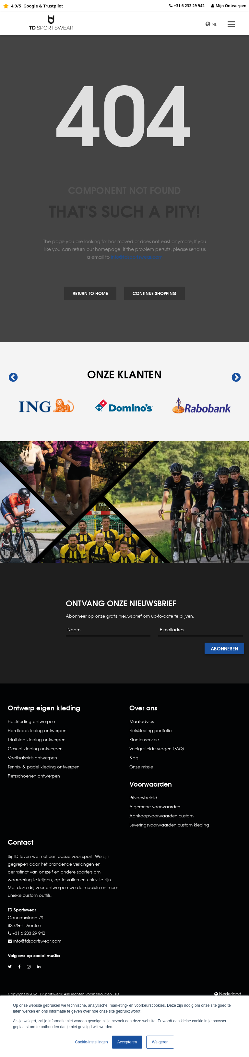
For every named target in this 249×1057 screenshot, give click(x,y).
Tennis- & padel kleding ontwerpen (43, 767)
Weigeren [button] (160, 1042)
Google (30, 6)
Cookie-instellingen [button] (91, 1042)
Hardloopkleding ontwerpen (37, 730)
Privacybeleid (143, 797)
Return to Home (90, 293)
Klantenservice (144, 739)
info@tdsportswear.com (136, 257)
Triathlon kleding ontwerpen (36, 739)
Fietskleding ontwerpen (31, 721)
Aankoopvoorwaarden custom (161, 816)
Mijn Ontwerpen (231, 5)
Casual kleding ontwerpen (35, 748)
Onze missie (141, 767)
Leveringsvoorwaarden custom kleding (169, 825)
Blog (133, 757)
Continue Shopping (154, 293)
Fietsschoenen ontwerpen (34, 776)
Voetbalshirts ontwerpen (32, 757)
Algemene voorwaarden (154, 806)
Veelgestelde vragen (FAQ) (156, 748)
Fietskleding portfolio (150, 730)
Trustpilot (53, 6)
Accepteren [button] (127, 1042)
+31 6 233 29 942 (189, 5)
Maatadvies (141, 721)
